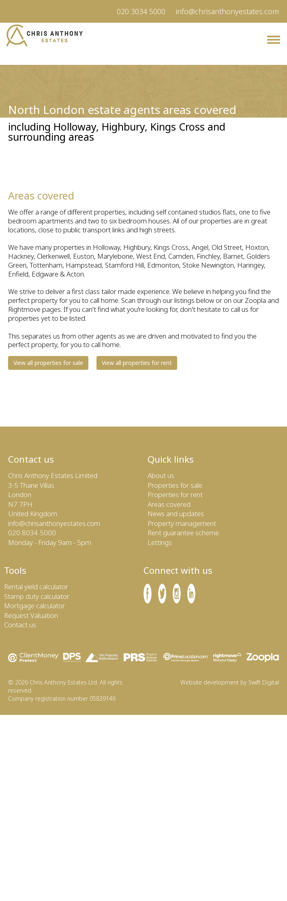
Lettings (160, 542)
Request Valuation (31, 615)
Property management (182, 523)
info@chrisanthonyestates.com (227, 11)
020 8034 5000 (32, 532)
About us (161, 475)
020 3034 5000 (141, 11)
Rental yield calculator (36, 586)
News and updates (176, 513)
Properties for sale (175, 485)
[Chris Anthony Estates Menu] (273, 40)
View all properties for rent (137, 363)
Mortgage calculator (34, 605)
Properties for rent (175, 494)
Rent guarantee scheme (183, 532)
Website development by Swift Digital (229, 682)
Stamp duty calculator (36, 596)
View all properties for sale (48, 363)
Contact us (20, 624)
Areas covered (169, 504)
